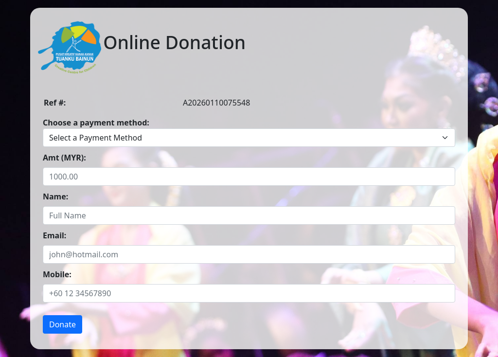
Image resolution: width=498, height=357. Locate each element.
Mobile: (57, 274)
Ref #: (55, 102)
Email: (54, 235)
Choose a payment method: (96, 122)
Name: (55, 196)
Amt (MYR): (64, 157)
